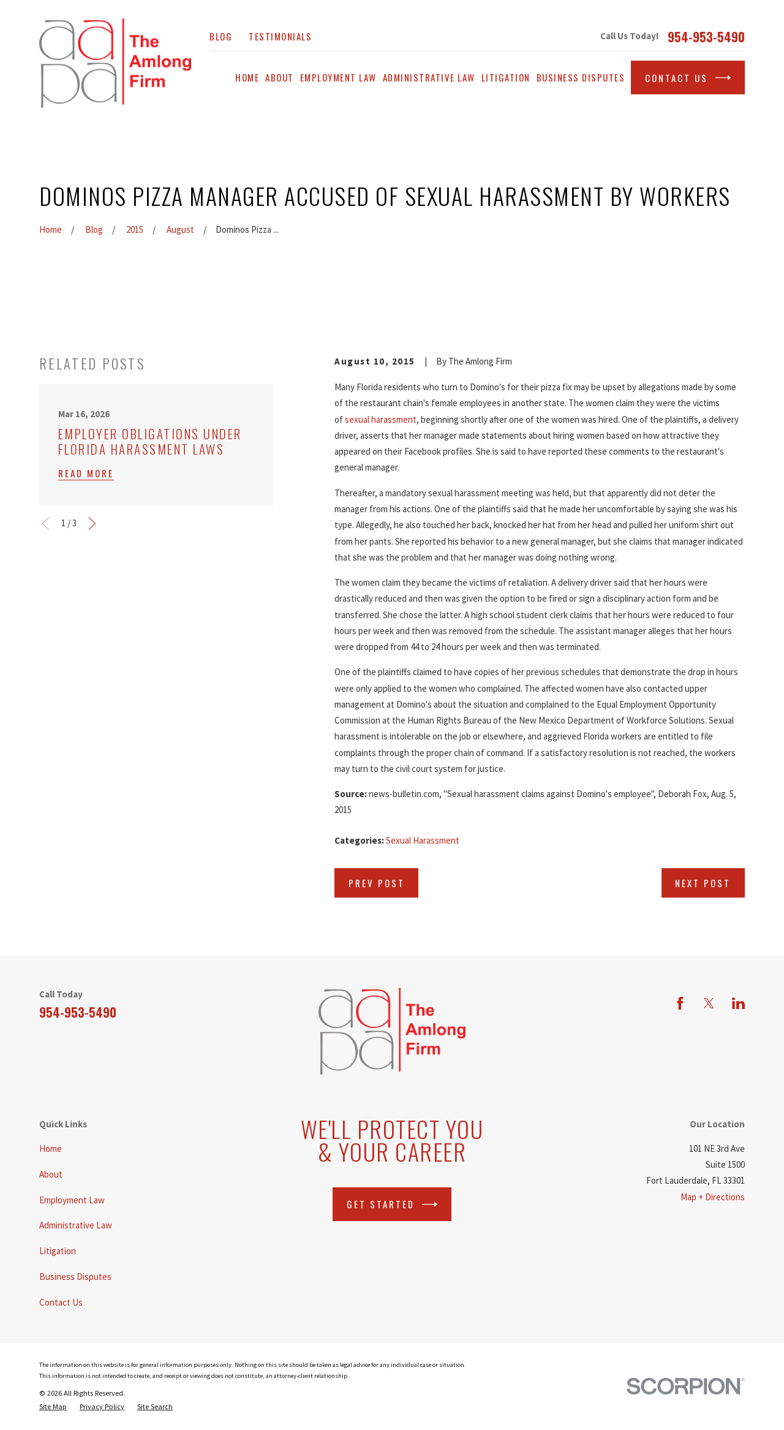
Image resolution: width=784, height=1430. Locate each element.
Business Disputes (75, 1276)
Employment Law (72, 1200)
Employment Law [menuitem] (338, 77)
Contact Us (688, 78)
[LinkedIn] (738, 1003)
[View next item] (92, 523)
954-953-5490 (706, 37)
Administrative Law (75, 1225)
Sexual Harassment (422, 840)
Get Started (392, 1204)
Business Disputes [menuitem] (581, 77)
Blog (220, 36)
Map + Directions (712, 1197)
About (50, 1174)
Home (50, 1148)
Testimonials (280, 36)
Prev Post (377, 883)
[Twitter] (709, 1003)
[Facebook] (680, 1003)
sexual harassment (381, 419)
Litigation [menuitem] (505, 77)
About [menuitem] (279, 77)
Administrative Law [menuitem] (429, 77)
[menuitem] (53, 1406)
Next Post (703, 883)
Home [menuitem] (247, 77)
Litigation (57, 1251)
